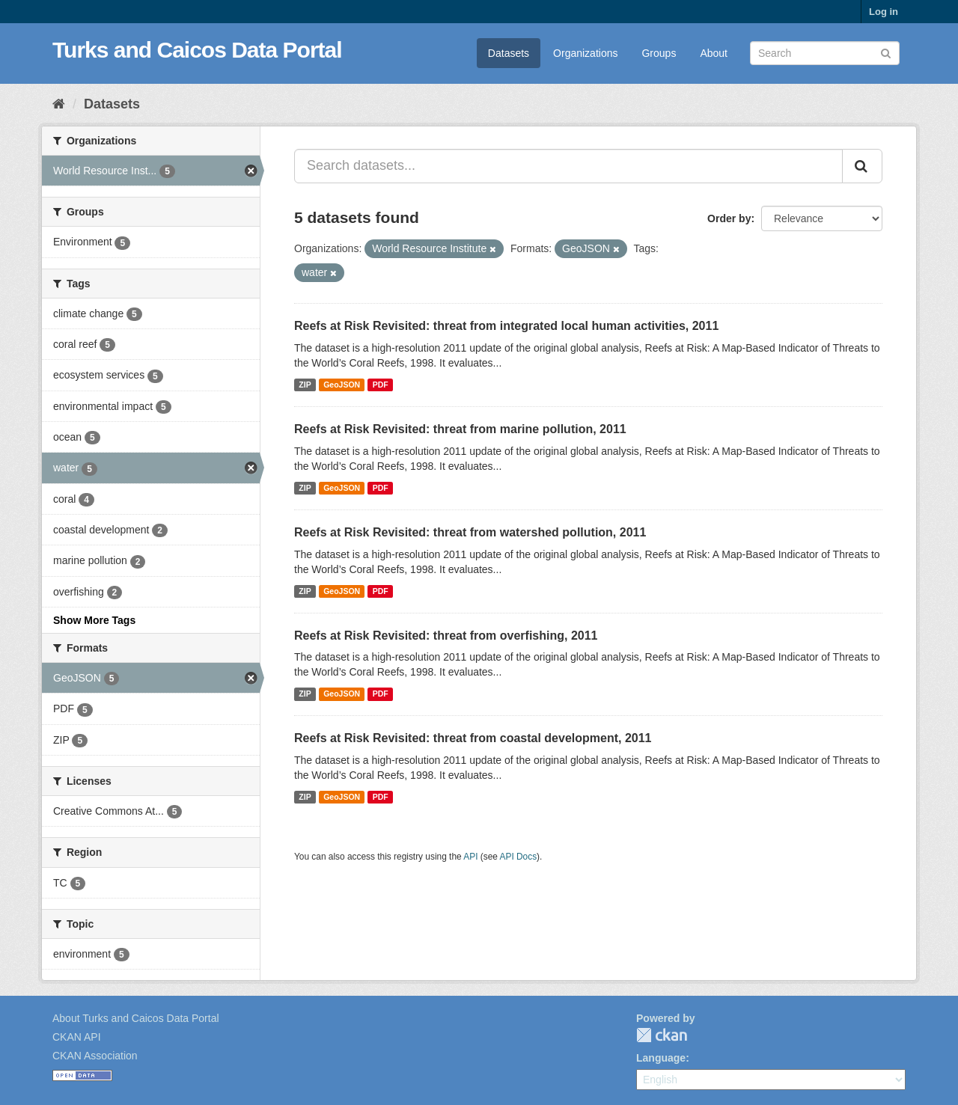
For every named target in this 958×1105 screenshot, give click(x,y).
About (713, 53)
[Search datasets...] (568, 166)
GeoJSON (341, 384)
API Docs (518, 856)
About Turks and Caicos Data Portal (135, 1018)
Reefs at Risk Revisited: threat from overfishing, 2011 (445, 635)
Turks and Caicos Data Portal (197, 49)
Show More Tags (94, 620)
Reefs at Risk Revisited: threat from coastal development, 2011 (473, 738)
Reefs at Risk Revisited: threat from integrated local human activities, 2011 (506, 325)
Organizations (585, 53)
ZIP (305, 384)
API (470, 856)
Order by (729, 218)
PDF (380, 384)
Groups (658, 53)
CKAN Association (95, 1056)
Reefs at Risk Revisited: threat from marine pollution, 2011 (460, 429)
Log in (883, 11)
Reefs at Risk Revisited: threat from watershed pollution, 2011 (470, 532)
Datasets (508, 53)
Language (661, 1058)
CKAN (661, 1035)
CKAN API (76, 1037)
